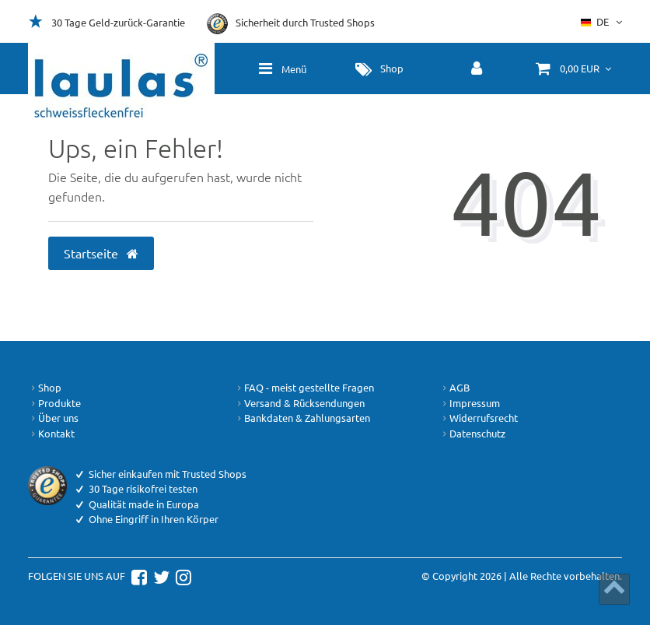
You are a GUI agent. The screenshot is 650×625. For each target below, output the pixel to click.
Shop (44, 387)
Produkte (54, 403)
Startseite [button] (101, 253)
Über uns (53, 418)
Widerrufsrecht (478, 418)
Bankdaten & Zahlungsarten (302, 418)
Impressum (469, 403)
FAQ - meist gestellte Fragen (304, 387)
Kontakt (51, 433)
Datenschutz (472, 433)
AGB (454, 387)
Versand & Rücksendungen (299, 403)
